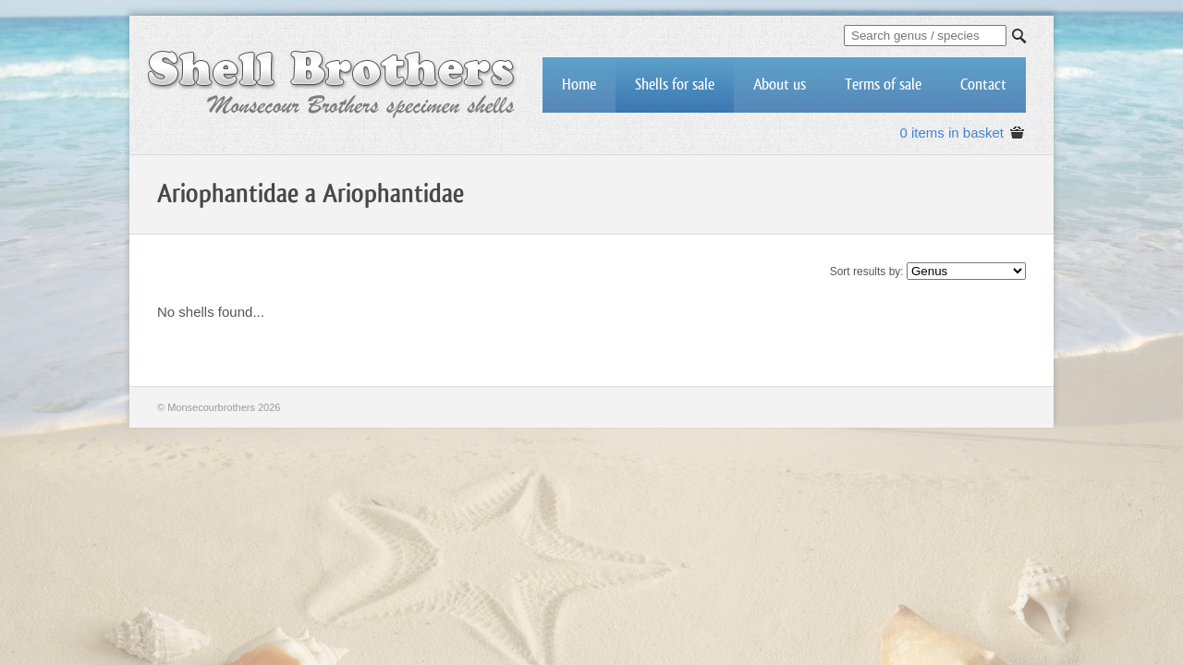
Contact (983, 84)
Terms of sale (883, 84)
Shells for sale (674, 84)
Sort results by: (867, 271)
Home (579, 84)
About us (779, 84)
